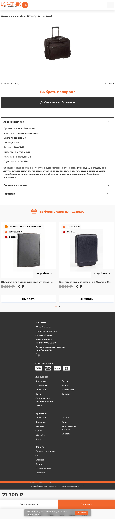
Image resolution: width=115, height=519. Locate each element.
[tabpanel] (28, 262)
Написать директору (46, 331)
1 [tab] (56, 306)
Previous (3, 52)
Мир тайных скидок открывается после (55, 486)
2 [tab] (59, 306)
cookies (48, 511)
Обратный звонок (45, 335)
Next (111, 52)
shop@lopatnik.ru (44, 350)
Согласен (82, 512)
